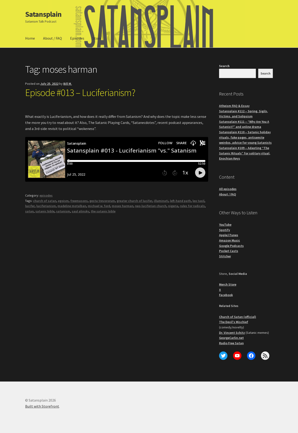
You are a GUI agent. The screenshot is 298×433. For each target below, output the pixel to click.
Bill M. (67, 84)
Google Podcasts (231, 246)
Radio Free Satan (231, 343)
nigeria (173, 206)
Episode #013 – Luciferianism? (80, 92)
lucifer (30, 206)
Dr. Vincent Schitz (232, 333)
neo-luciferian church (150, 206)
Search (224, 66)
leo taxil (198, 201)
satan (29, 211)
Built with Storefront (42, 406)
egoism (63, 201)
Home (30, 38)
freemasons (79, 201)
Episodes (77, 38)
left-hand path (180, 201)
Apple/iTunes (228, 235)
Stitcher (225, 256)
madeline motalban (72, 206)
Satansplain (43, 14)
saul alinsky (80, 211)
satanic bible (44, 211)
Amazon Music (229, 240)
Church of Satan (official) (237, 317)
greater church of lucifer (134, 201)
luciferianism (46, 206)
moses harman (122, 206)
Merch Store (227, 284)
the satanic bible (103, 211)
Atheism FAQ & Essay (234, 106)
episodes (46, 195)
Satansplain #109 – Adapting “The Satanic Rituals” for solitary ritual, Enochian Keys (244, 153)
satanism (63, 211)
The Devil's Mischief (233, 322)
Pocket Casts (228, 251)
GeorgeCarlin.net (231, 338)
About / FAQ (52, 38)
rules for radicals (192, 206)
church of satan (44, 201)
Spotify (224, 230)
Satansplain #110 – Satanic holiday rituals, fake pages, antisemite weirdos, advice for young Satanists (245, 137)
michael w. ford (99, 206)
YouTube (225, 224)
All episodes (228, 189)
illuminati (161, 201)
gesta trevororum (102, 201)
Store (96, 38)
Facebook (226, 295)
